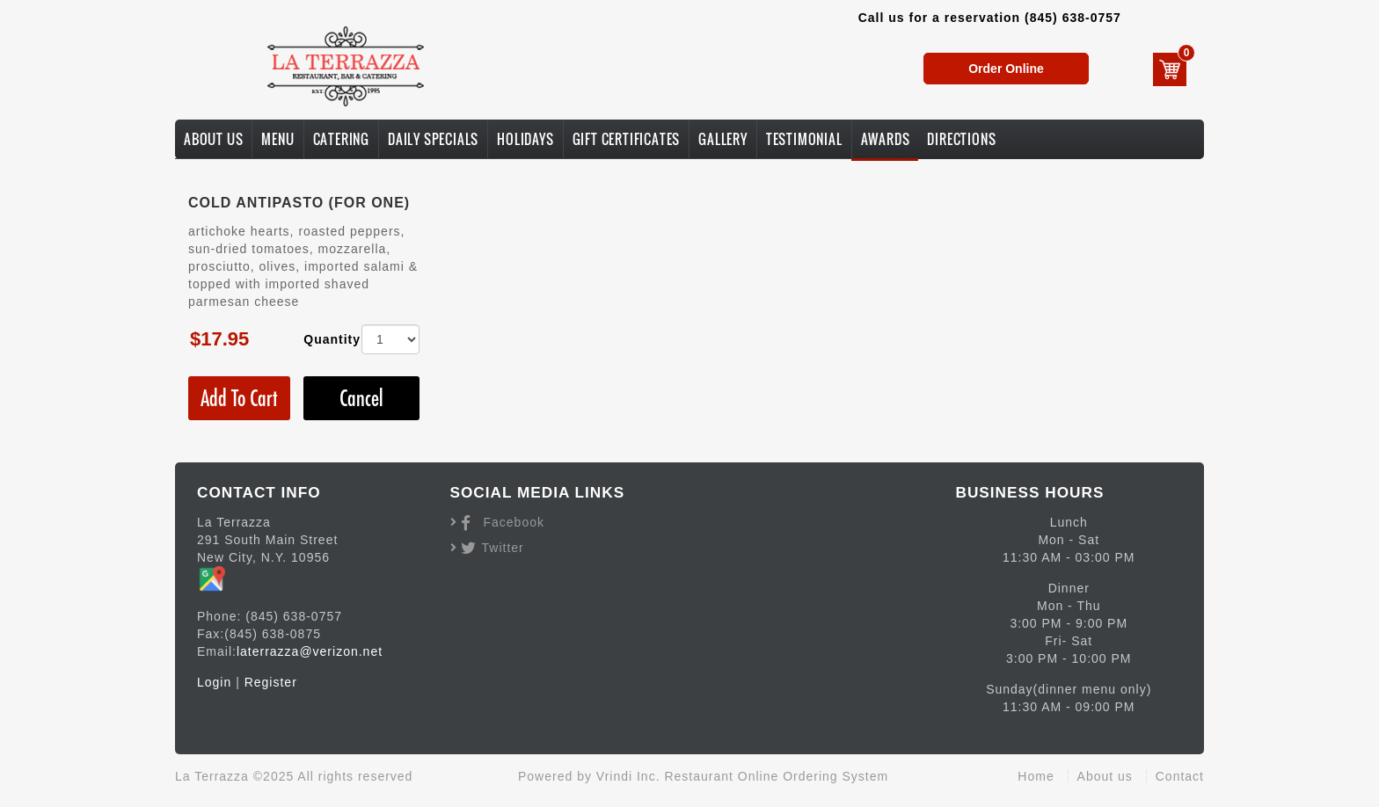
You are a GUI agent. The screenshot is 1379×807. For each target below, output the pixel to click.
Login (214, 682)
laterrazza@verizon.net (310, 651)
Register (270, 682)
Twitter (503, 548)
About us (1105, 776)
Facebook (514, 522)
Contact (1180, 776)
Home (1036, 776)
